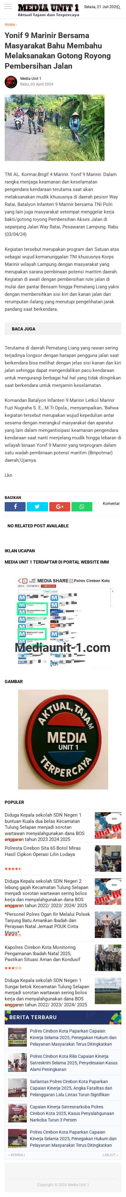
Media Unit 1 (78, 1185)
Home (10, 24)
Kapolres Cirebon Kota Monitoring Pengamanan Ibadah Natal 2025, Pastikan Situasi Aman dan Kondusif (42, 953)
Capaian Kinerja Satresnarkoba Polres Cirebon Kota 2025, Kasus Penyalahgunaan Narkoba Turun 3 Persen (72, 1113)
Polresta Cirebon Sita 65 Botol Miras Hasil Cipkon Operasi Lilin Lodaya (43, 851)
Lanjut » (110, 1155)
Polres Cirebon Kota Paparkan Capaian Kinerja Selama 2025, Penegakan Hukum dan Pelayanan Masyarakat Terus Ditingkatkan (73, 1037)
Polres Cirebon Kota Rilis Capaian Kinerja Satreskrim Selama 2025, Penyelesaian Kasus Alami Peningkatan (74, 1063)
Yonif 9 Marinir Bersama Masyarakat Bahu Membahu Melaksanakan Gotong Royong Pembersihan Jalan (58, 51)
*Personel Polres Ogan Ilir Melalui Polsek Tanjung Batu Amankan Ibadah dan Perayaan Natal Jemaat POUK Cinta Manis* (47, 923)
